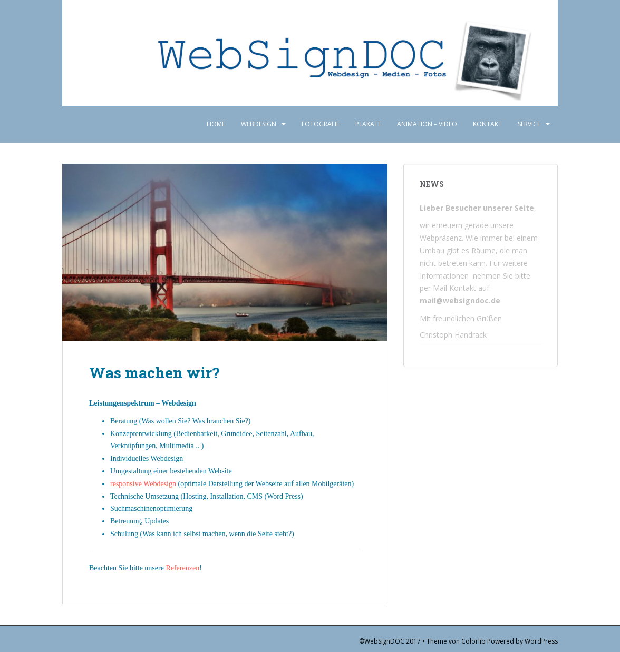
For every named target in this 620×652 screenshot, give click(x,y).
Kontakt (487, 124)
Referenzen (182, 568)
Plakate (368, 124)
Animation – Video (427, 124)
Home (216, 124)
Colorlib (473, 641)
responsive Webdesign (143, 484)
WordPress (541, 641)
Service (529, 124)
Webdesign (258, 124)
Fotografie (321, 124)
